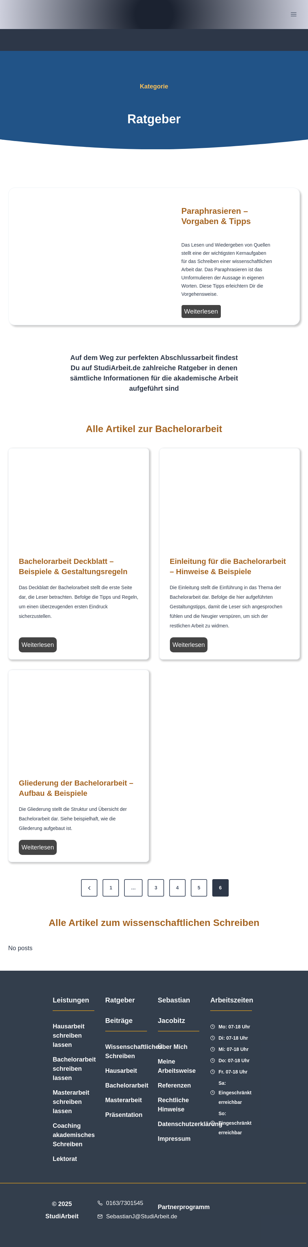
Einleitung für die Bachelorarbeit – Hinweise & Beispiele (228, 566)
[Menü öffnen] (293, 14)
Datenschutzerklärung (190, 1124)
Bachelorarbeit (126, 1085)
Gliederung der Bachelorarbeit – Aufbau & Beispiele (76, 788)
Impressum (174, 1138)
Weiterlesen (202, 312)
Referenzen (174, 1085)
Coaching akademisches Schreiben (74, 1135)
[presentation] (76, 256)
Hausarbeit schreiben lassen (68, 1035)
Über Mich (173, 1046)
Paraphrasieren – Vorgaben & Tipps (216, 216)
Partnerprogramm (184, 1207)
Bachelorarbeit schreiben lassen (74, 1068)
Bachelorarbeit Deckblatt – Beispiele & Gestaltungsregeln (73, 566)
